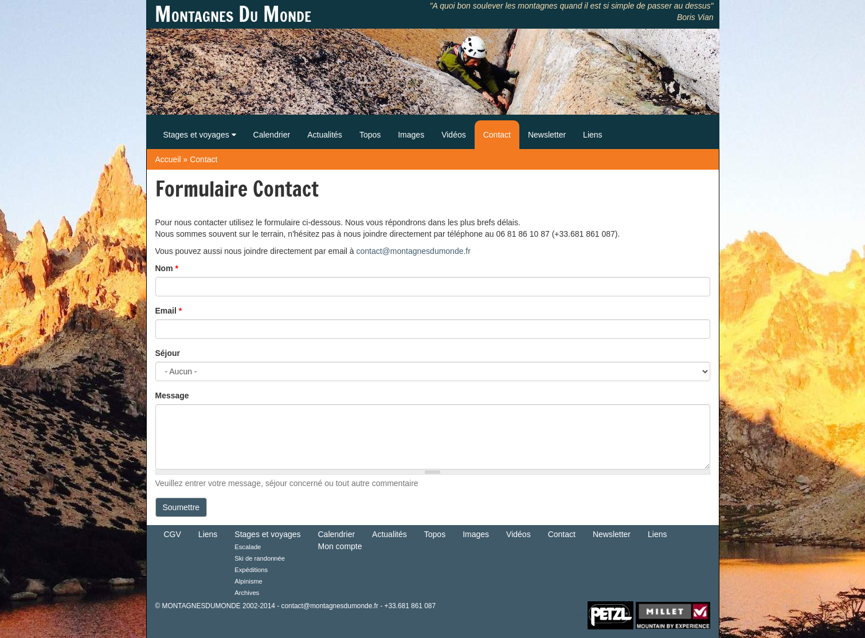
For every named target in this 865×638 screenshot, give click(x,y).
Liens (592, 134)
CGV (172, 534)
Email (168, 310)
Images (411, 134)
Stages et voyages (199, 134)
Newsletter (547, 134)
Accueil (168, 159)
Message (172, 395)
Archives (246, 592)
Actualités (324, 134)
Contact (497, 134)
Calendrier (272, 134)
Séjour (168, 353)
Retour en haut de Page (550, 614)
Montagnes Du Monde (233, 14)
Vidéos (453, 134)
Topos (370, 134)
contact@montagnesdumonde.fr (413, 251)
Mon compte (340, 546)
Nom (166, 268)
